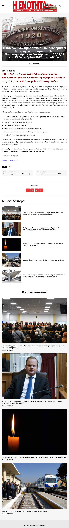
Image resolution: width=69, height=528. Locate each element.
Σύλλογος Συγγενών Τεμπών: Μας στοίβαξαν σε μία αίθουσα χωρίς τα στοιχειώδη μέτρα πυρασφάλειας (43, 213)
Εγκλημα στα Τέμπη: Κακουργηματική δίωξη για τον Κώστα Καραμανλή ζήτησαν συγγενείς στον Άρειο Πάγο (43, 229)
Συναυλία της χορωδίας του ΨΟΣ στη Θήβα (17, 174)
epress (4, 350)
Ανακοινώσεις (30, 44)
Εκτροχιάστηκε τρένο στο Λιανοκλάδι (49, 174)
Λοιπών (42, 44)
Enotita (4, 460)
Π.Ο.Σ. (9, 167)
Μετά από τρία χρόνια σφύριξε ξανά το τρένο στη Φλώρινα (43, 260)
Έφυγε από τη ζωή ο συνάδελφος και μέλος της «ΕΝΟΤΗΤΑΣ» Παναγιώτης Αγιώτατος (43, 244)
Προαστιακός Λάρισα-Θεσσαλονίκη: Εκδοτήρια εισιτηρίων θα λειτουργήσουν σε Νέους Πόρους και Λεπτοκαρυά (44, 276)
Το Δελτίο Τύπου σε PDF (10, 161)
